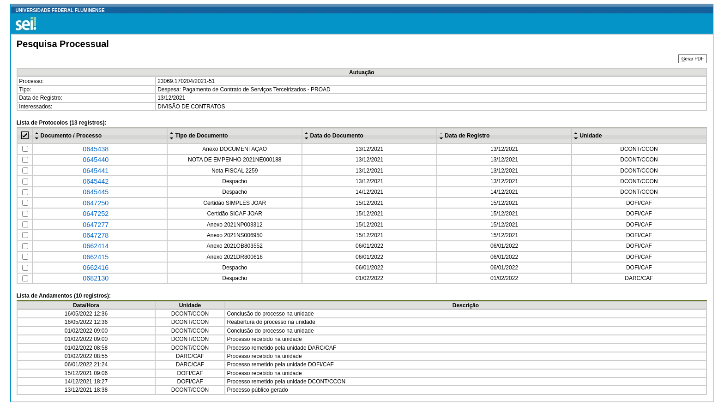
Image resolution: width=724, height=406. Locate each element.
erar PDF (693, 58)
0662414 (96, 246)
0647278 (96, 235)
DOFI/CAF (639, 203)
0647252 (96, 213)
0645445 (96, 192)
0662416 (96, 267)
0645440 (96, 159)
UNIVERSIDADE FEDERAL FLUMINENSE (60, 10)
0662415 (96, 257)
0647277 (96, 224)
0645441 (96, 170)
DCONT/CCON (639, 149)
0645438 (96, 149)
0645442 (96, 181)
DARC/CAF (639, 278)
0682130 (96, 278)
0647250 (96, 203)
